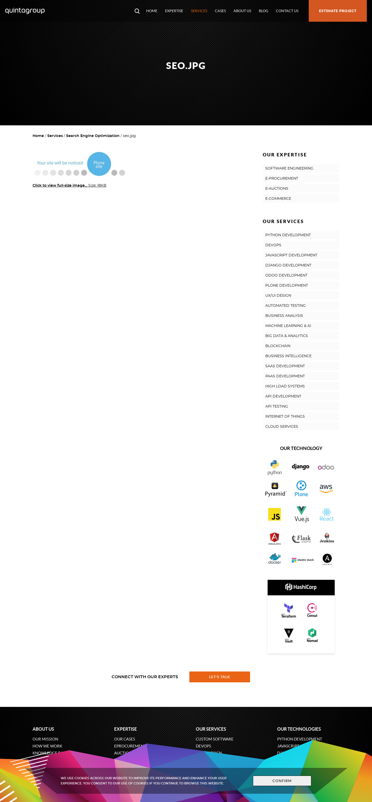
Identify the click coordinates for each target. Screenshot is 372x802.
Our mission (45, 739)
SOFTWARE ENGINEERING (289, 168)
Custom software (215, 739)
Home (151, 11)
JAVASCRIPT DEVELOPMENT (291, 255)
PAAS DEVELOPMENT (285, 376)
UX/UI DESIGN (278, 295)
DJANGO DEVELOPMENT (288, 265)
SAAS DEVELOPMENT (285, 366)
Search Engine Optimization (93, 136)
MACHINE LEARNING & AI (288, 326)
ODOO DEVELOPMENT (286, 275)
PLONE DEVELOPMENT (286, 285)
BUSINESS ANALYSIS (284, 316)
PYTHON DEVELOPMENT (288, 235)
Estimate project (338, 11)
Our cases (124, 739)
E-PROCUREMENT (281, 178)
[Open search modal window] (137, 11)
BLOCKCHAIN (277, 346)
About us (242, 11)
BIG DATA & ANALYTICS (286, 336)
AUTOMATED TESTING (285, 306)
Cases (220, 11)
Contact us (287, 11)
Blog (263, 11)
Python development (299, 739)
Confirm (282, 781)
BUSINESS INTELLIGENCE (288, 356)
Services (199, 11)
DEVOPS (273, 245)
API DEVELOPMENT (283, 396)
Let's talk (219, 677)
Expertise (174, 11)
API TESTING (276, 406)
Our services (211, 729)
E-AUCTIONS (276, 188)
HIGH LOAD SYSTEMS (285, 386)
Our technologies (299, 729)
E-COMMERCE (278, 199)
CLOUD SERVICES (281, 427)
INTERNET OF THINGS (285, 416)
